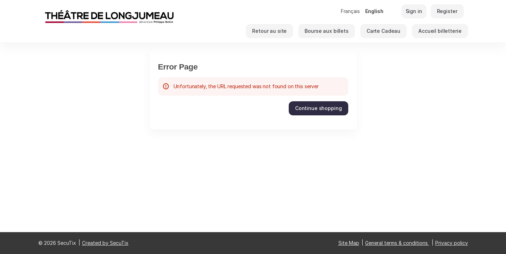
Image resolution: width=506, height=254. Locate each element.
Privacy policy (451, 243)
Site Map (348, 243)
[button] (269, 31)
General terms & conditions (396, 243)
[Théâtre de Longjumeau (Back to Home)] (108, 21)
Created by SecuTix (105, 243)
